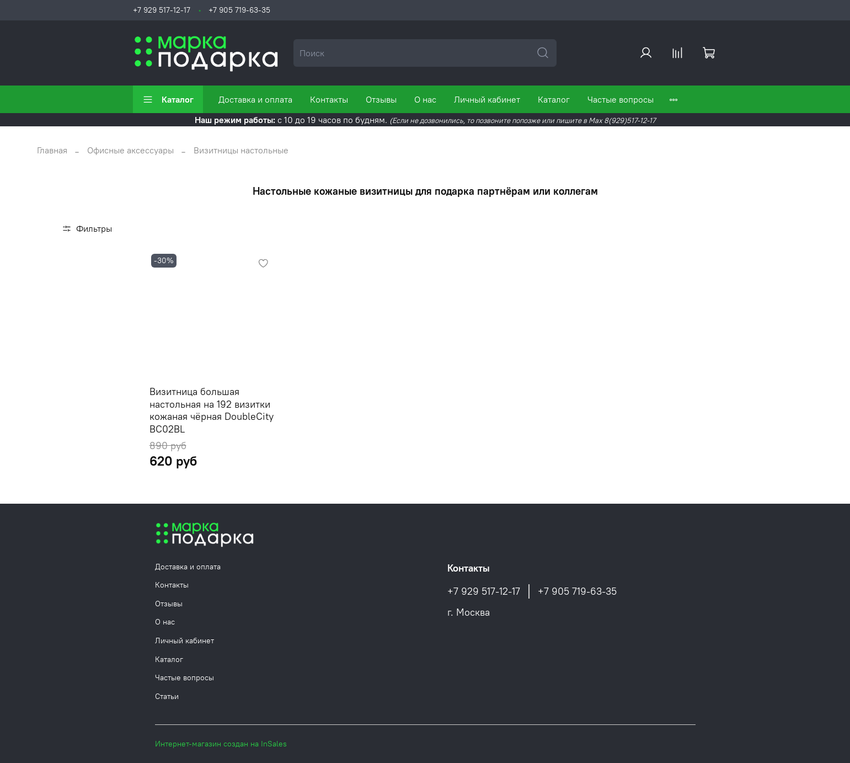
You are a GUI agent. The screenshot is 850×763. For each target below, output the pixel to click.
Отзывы (381, 99)
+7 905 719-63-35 (239, 10)
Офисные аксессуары (130, 150)
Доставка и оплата (255, 99)
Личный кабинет (487, 99)
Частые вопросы (620, 99)
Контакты (329, 99)
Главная (52, 150)
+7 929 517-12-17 (161, 10)
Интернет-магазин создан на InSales (221, 744)
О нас (425, 99)
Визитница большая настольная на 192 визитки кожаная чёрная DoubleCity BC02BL (211, 410)
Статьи (167, 696)
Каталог (168, 99)
